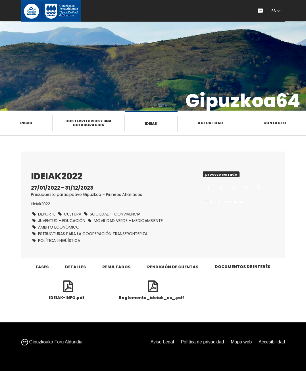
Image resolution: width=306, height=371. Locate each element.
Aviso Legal (162, 341)
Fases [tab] (42, 267)
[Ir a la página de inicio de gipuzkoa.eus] (51, 11)
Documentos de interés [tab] (242, 267)
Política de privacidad (202, 341)
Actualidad (210, 123)
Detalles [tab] (75, 267)
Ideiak (151, 123)
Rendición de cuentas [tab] (172, 267)
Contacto (274, 123)
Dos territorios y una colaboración (88, 123)
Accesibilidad (272, 341)
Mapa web (241, 341)
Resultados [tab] (116, 267)
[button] (275, 11)
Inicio (26, 123)
